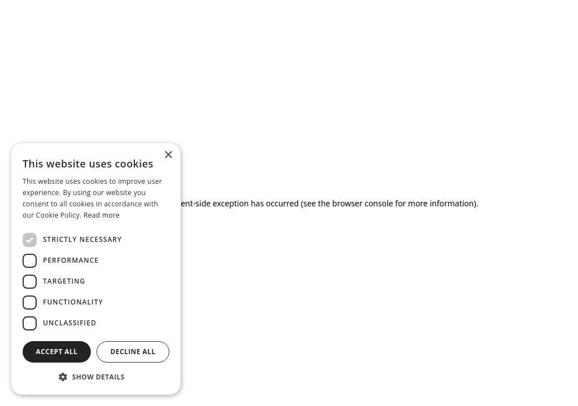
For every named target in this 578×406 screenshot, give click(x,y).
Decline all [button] (133, 351)
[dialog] (96, 269)
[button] (96, 376)
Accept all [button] (57, 351)
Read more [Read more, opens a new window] (102, 215)
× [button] (168, 155)
